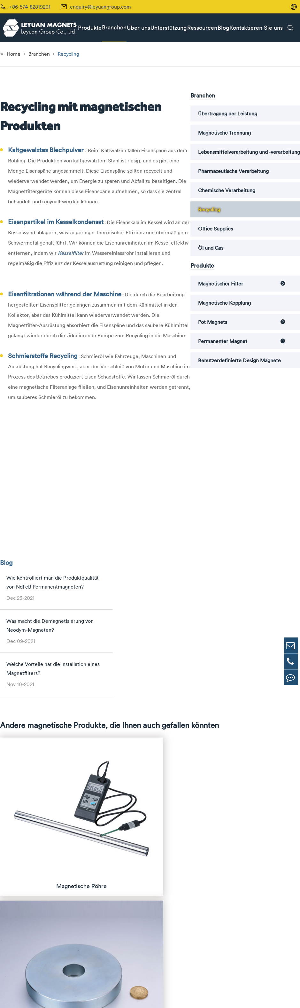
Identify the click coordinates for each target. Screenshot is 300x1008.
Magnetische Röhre (89, 785)
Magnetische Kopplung (224, 303)
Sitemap (233, 995)
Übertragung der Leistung (227, 113)
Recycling (68, 54)
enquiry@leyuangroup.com (100, 7)
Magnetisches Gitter (90, 796)
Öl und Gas (210, 248)
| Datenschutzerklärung (270, 995)
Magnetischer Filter (220, 283)
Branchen (114, 27)
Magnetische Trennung (224, 132)
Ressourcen (202, 27)
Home (13, 54)
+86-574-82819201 (28, 949)
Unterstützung (168, 27)
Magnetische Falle (88, 818)
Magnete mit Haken (90, 886)
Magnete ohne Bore (90, 853)
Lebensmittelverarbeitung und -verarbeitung (249, 152)
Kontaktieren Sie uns (256, 27)
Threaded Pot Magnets (93, 875)
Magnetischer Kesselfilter (96, 828)
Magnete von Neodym (28, 812)
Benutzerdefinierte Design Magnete (239, 360)
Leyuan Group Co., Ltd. (59, 995)
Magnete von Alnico (26, 834)
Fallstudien (253, 828)
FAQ (246, 818)
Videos (249, 861)
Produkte (90, 27)
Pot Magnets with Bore (93, 864)
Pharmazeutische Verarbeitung (233, 171)
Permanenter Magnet (222, 341)
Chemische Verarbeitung (226, 190)
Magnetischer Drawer (92, 807)
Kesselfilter (71, 253)
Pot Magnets (212, 322)
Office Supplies (215, 228)
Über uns (138, 27)
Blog (223, 27)
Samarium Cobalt (22, 823)
